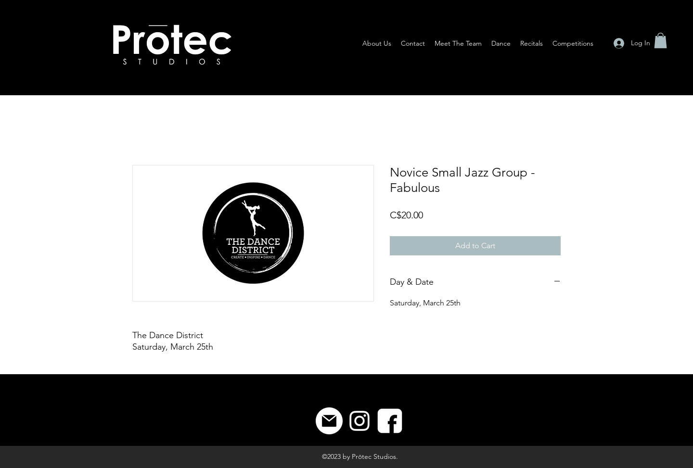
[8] (389, 420)
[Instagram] (359, 420)
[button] (660, 40)
